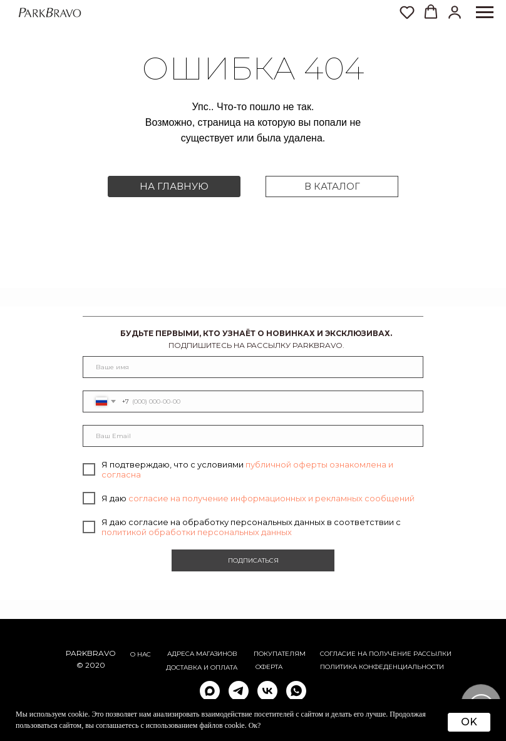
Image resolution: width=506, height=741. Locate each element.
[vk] (267, 691)
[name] (253, 367)
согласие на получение (365, 654)
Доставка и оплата (201, 667)
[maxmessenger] (210, 691)
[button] (454, 11)
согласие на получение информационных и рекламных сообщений (271, 498)
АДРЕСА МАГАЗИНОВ (202, 654)
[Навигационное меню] (484, 12)
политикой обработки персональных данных (196, 532)
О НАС (140, 654)
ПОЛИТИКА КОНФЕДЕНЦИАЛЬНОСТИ (382, 667)
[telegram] (239, 691)
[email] (253, 436)
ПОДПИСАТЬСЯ (253, 560)
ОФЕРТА (269, 667)
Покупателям (280, 654)
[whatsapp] (296, 691)
